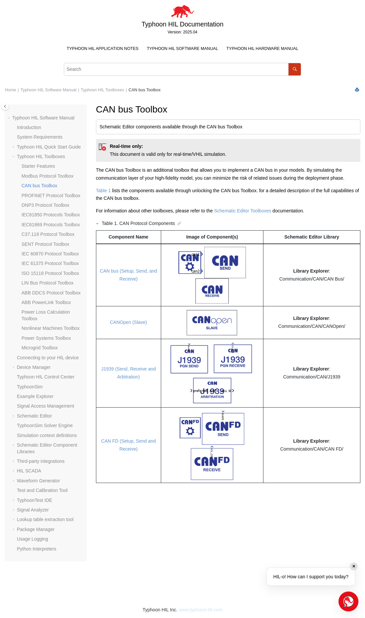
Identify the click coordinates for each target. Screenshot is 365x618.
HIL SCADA (29, 470)
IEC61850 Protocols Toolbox (51, 214)
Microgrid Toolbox (40, 347)
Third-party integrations (41, 461)
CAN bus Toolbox (144, 90)
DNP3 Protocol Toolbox (45, 205)
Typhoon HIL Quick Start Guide (49, 147)
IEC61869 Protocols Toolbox (51, 224)
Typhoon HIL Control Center (45, 376)
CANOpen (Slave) (128, 322)
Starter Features (38, 166)
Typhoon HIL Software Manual (182, 48)
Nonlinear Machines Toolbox (51, 328)
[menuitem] (103, 49)
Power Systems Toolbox (46, 338)
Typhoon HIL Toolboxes (102, 90)
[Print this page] (357, 90)
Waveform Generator (38, 480)
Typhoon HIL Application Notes (103, 48)
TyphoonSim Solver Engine (45, 425)
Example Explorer (35, 396)
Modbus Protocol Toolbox (47, 176)
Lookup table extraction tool (45, 519)
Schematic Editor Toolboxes (242, 210)
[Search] (294, 69)
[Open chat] (348, 601)
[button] (9, 118)
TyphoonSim (30, 386)
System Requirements (40, 137)
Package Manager (36, 529)
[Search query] (182, 69)
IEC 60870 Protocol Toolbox (50, 253)
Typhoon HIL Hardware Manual (262, 48)
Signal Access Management (45, 406)
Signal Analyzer (33, 509)
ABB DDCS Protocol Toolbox (51, 292)
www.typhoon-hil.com (200, 609)
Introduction (29, 127)
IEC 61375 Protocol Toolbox (50, 263)
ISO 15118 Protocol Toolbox (50, 273)
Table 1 (103, 190)
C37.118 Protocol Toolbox (48, 234)
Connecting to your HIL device (48, 357)
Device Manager (34, 367)
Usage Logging (32, 539)
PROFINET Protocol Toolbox (51, 195)
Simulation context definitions (47, 435)
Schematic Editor (34, 416)
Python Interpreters (36, 549)
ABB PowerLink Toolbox (46, 302)
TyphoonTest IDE (34, 500)
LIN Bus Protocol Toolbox (47, 283)
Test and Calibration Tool (42, 490)
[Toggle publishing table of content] (5, 106)
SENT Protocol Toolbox (45, 244)
